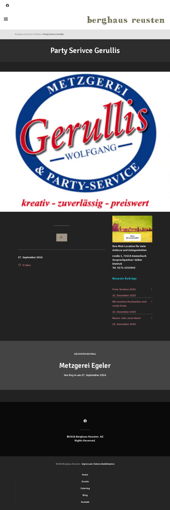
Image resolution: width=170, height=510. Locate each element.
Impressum (87, 464)
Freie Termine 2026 (124, 289)
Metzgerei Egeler (85, 365)
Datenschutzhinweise (104, 464)
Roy (71, 375)
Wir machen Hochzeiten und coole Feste (129, 303)
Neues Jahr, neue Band (126, 318)
